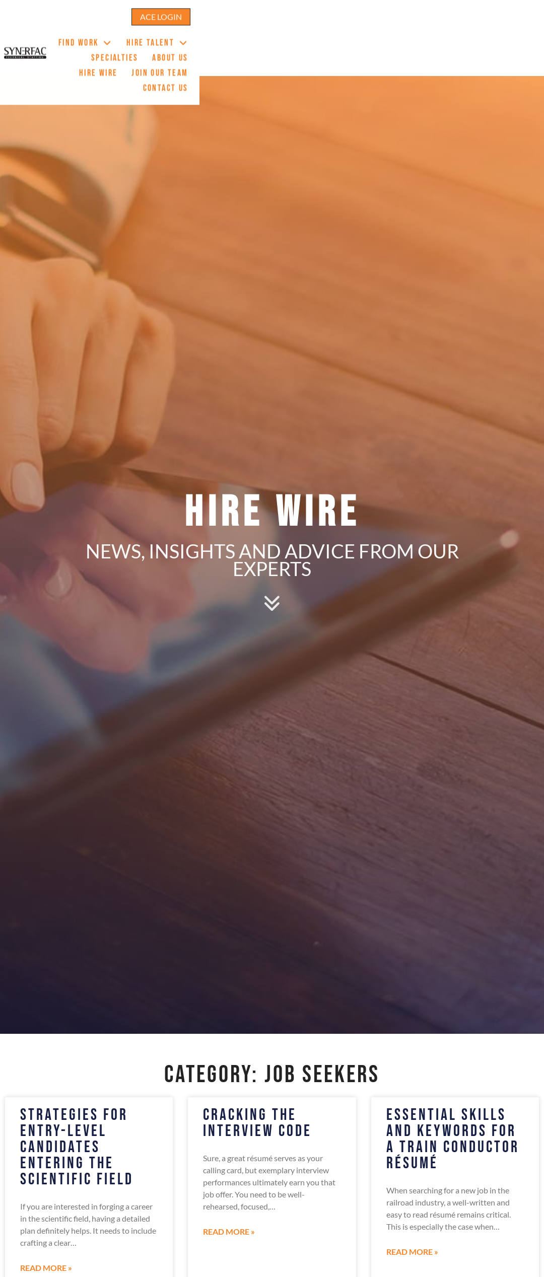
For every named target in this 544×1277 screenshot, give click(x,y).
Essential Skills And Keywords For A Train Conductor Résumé (452, 1139)
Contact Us (514, 46)
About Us (396, 31)
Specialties (340, 31)
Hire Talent (272, 31)
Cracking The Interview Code (257, 1123)
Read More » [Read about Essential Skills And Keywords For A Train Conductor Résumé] (412, 1251)
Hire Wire (447, 31)
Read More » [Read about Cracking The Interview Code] (229, 1231)
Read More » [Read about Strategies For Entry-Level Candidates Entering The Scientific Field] (46, 1267)
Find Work (200, 31)
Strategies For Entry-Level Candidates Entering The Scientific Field (76, 1147)
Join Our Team (509, 31)
